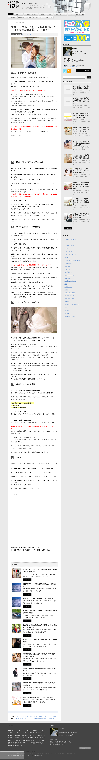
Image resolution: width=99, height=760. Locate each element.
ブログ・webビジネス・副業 (77, 14)
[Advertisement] (24, 147)
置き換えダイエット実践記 (72, 304)
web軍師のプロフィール (25, 17)
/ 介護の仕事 (31, 735)
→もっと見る (68, 228)
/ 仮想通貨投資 (39, 735)
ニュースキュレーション (71, 254)
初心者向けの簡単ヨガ (70, 281)
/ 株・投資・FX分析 (35, 740)
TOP (11, 14)
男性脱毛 (50, 14)
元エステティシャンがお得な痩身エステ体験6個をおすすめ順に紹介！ (81, 143)
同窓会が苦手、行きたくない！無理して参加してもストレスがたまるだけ (37, 716)
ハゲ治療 (67, 257)
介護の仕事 (67, 269)
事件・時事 (67, 266)
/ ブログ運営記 (17, 735)
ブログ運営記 (13, 17)
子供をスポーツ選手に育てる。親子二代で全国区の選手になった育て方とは (81, 129)
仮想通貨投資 (68, 272)
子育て (66, 290)
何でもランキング (69, 278)
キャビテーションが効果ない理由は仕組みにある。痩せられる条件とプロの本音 (81, 157)
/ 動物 (41, 738)
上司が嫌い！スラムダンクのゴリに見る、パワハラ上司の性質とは (81, 215)
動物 (66, 284)
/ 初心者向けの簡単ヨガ (33, 738)
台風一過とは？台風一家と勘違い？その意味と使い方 (39, 598)
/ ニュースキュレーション (19, 732)
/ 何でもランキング (21, 738)
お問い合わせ (49, 17)
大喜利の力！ (19, 14)
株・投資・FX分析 (69, 295)
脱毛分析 (43, 14)
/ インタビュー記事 (29, 730)
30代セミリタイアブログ (31, 14)
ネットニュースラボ (29, 3)
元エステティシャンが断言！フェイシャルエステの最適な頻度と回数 (81, 170)
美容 (66, 307)
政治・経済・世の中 (70, 293)
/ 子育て (16, 740)
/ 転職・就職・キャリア (19, 745)
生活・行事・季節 (26, 34)
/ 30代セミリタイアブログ (15, 730)
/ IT (23, 730)
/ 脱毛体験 (41, 743)
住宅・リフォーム (69, 275)
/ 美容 (36, 743)
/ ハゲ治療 (29, 732)
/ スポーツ (37, 730)
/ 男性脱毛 (16, 743)
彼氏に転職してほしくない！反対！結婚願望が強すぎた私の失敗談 (35, 718)
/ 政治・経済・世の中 (24, 740)
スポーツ (67, 248)
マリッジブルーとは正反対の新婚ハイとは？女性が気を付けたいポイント (22, 751)
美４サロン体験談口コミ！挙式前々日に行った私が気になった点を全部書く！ (81, 115)
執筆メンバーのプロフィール (72, 66)
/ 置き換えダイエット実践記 (27, 743)
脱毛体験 (67, 310)
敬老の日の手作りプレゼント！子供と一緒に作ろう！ (39, 697)
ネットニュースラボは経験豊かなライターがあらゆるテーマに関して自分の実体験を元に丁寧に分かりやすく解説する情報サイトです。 (41, 753)
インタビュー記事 (69, 245)
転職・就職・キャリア (61, 14)
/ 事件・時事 (24, 735)
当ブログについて (38, 17)
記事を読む (27, 579)
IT (65, 242)
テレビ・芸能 (68, 251)
